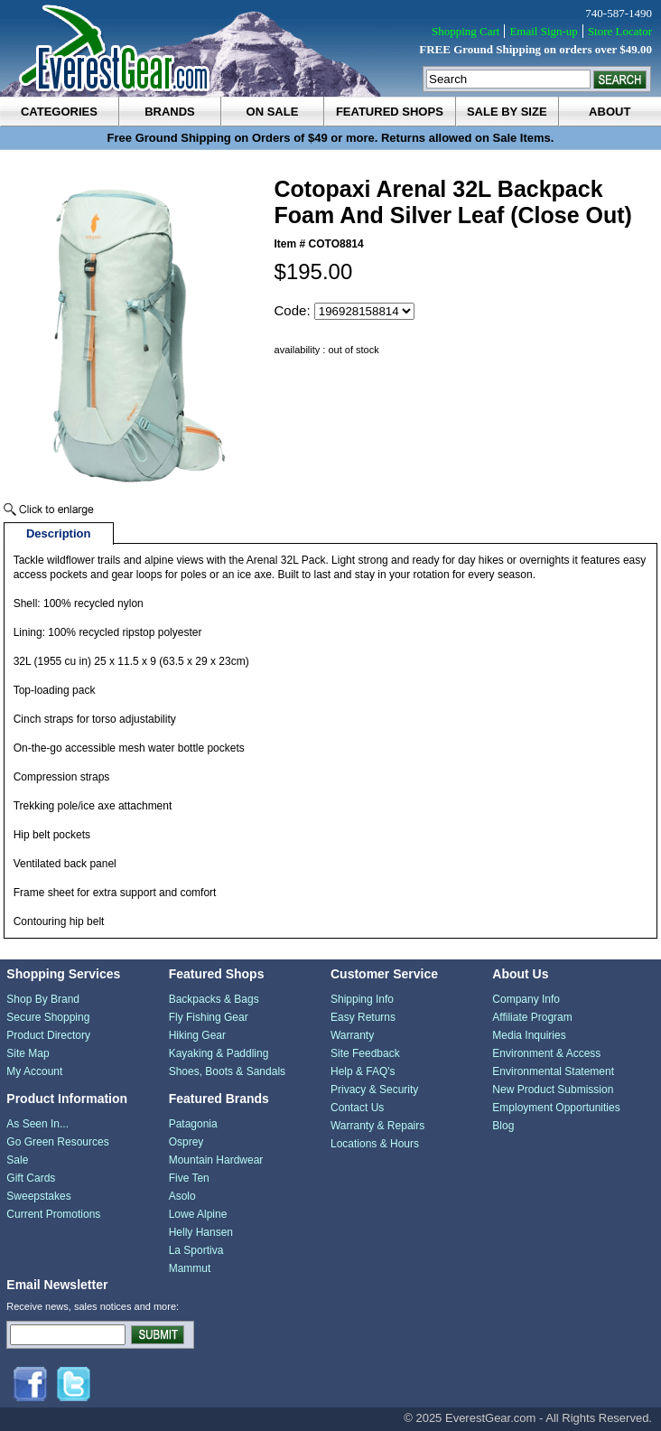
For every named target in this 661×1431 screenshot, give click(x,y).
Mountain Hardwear (216, 1160)
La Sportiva (196, 1250)
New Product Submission (552, 1089)
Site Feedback (365, 1053)
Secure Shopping (47, 1017)
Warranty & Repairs (377, 1125)
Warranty (352, 1035)
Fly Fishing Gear (208, 1017)
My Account (34, 1071)
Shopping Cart (465, 31)
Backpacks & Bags (214, 999)
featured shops (389, 111)
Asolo (182, 1196)
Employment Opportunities (555, 1107)
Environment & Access (546, 1053)
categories (59, 111)
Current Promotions (53, 1214)
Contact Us (357, 1107)
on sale (273, 111)
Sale (17, 1160)
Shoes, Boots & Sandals (227, 1071)
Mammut (190, 1268)
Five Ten (189, 1178)
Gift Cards (30, 1178)
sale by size (507, 111)
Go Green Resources (57, 1142)
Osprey (186, 1142)
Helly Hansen (201, 1232)
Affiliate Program (532, 1017)
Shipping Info (362, 999)
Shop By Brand (42, 999)
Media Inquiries (528, 1035)
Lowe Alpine (198, 1214)
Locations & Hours (374, 1143)
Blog (503, 1125)
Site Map (27, 1053)
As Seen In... (37, 1124)
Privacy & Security (374, 1089)
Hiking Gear (197, 1035)
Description (58, 533)
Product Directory (48, 1035)
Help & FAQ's (363, 1071)
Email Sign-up (543, 31)
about (609, 111)
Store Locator (620, 31)
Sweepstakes (38, 1196)
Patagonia (193, 1124)
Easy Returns (363, 1017)
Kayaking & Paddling (219, 1053)
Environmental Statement (553, 1071)
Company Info (526, 999)
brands (169, 111)
